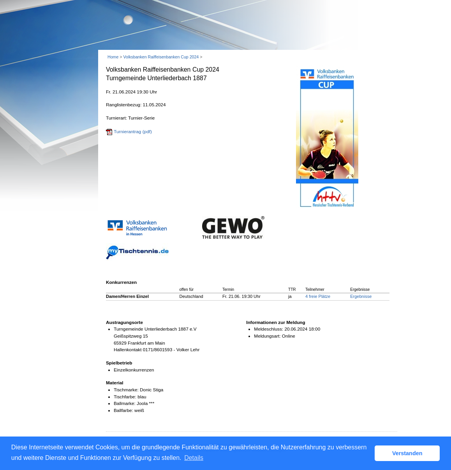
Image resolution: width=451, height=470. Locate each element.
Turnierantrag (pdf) (133, 131)
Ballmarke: (125, 403)
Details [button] (193, 457)
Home (112, 57)
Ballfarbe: (123, 410)
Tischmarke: (126, 390)
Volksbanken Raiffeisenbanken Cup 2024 (161, 57)
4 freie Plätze (317, 296)
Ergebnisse (361, 296)
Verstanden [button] (407, 453)
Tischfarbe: (125, 397)
